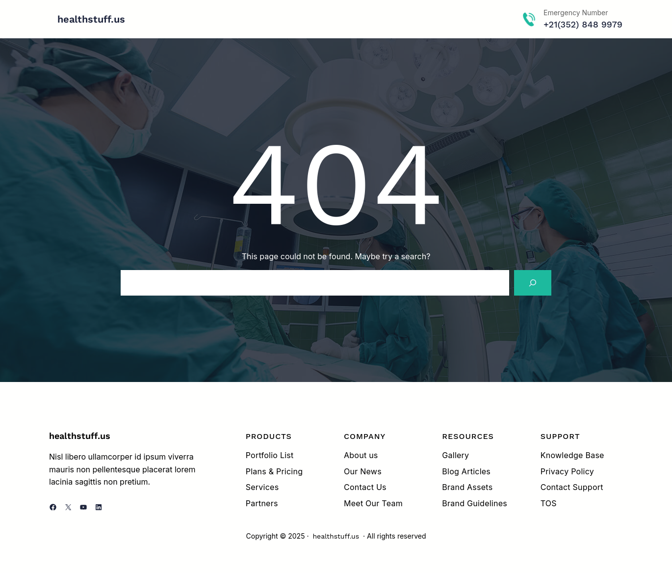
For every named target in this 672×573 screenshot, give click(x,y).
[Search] (532, 283)
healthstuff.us (91, 19)
